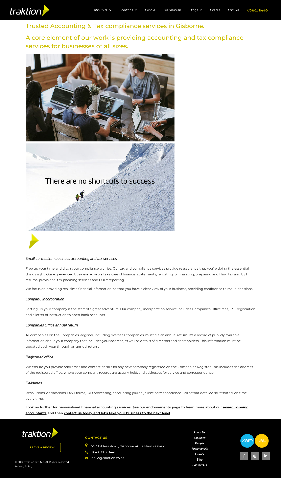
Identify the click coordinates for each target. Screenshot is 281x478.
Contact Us (199, 465)
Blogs (196, 10)
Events (215, 10)
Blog (200, 459)
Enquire (233, 10)
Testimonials (172, 10)
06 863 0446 (257, 10)
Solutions (128, 10)
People (150, 10)
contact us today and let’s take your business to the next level (117, 413)
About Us (102, 10)
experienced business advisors (77, 274)
